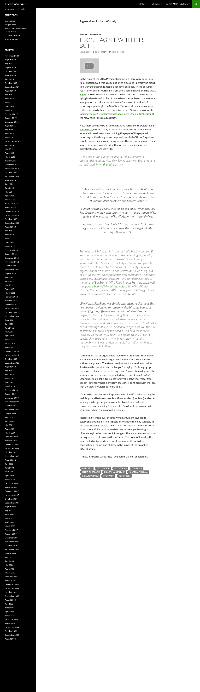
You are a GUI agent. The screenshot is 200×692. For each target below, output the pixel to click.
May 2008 (9, 471)
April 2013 (9, 242)
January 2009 (11, 440)
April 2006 (9, 569)
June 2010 (9, 374)
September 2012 (12, 269)
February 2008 (11, 483)
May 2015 (9, 149)
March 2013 (10, 246)
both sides (87, 468)
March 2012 (10, 293)
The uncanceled (11, 39)
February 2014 (11, 203)
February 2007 (11, 530)
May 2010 (9, 378)
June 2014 (9, 188)
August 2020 (10, 59)
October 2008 (11, 452)
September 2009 (12, 409)
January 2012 (11, 300)
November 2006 (12, 541)
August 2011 (10, 320)
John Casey (101, 52)
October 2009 (11, 405)
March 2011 (10, 339)
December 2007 (12, 491)
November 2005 (12, 588)
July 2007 (9, 510)
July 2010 (9, 370)
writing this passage (111, 164)
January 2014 (11, 207)
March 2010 (10, 386)
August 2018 (10, 75)
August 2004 (10, 639)
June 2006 (9, 561)
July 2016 (9, 129)
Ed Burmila (137, 468)
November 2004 (12, 627)
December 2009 (12, 398)
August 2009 (10, 413)
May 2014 (9, 192)
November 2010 (12, 355)
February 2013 (11, 250)
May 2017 (9, 102)
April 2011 (9, 335)
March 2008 (10, 479)
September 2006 (12, 549)
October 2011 (11, 312)
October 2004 (11, 631)
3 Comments (118, 52)
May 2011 (9, 332)
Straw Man (108, 476)
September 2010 (12, 363)
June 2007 (9, 514)
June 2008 (9, 468)
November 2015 (12, 141)
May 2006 (9, 565)
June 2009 (9, 421)
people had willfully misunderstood (106, 286)
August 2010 (10, 367)
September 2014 (12, 176)
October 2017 (11, 83)
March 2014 (10, 199)
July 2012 (9, 277)
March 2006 (10, 573)
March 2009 (10, 433)
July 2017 (9, 94)
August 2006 (10, 553)
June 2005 (9, 607)
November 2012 (12, 262)
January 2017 (11, 118)
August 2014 (10, 180)
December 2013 (12, 211)
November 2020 (12, 56)
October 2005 (11, 592)
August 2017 (10, 91)
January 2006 (11, 580)
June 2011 (9, 328)
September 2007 (12, 503)
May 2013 (9, 238)
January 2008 (11, 487)
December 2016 (12, 122)
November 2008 (12, 448)
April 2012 (9, 289)
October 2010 (11, 359)
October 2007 (11, 499)
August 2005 (10, 600)
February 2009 (11, 436)
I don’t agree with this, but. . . (113, 42)
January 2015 (11, 161)
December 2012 (12, 258)
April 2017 (9, 106)
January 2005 (11, 623)
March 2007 (10, 526)
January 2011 (11, 347)
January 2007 (11, 534)
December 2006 (12, 538)
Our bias (156, 4)
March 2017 (10, 110)
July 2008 (9, 464)
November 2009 (12, 401)
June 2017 (9, 98)
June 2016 (9, 133)
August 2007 (10, 506)
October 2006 (11, 545)
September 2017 (12, 87)
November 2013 (12, 215)
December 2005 (12, 584)
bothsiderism (103, 468)
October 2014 (11, 172)
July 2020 (9, 63)
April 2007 (9, 522)
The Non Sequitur (16, 4)
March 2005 (10, 615)
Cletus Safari (120, 468)
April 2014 (9, 195)
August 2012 (10, 273)
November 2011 (12, 308)
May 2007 (9, 518)
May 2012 (9, 285)
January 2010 (11, 394)
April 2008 (9, 475)
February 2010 (11, 390)
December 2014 (12, 164)
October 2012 (11, 265)
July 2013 (9, 230)
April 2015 (9, 153)
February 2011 (11, 343)
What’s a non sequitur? (177, 4)
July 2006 (9, 557)
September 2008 (12, 456)
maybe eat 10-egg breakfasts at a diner (106, 113)
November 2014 (12, 168)
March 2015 (10, 157)
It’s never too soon (12, 35)
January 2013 (11, 254)
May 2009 (9, 425)
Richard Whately (90, 476)
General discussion (90, 34)
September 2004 (12, 635)
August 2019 (10, 67)
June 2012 (9, 281)
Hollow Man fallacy (114, 472)
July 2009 (9, 417)
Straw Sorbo (10, 21)
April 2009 (9, 429)
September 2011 (12, 316)
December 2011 (12, 304)
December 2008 (12, 444)
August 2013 (10, 227)
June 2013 (9, 234)
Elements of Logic (99, 425)
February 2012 (11, 297)
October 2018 (11, 71)
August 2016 (10, 126)
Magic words (10, 24)
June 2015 (9, 145)
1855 (86, 425)
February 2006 (11, 576)
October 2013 (11, 219)
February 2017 (11, 114)
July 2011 (9, 324)
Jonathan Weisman (138, 472)
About (142, 4)
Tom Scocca (86, 129)
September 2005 (12, 596)
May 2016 (9, 137)
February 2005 (11, 619)
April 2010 (9, 382)
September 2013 (12, 223)
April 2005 (9, 611)
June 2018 (9, 79)
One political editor (140, 113)
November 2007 (12, 495)
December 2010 (12, 351)
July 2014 (9, 184)
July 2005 (9, 604)
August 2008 (10, 460)
